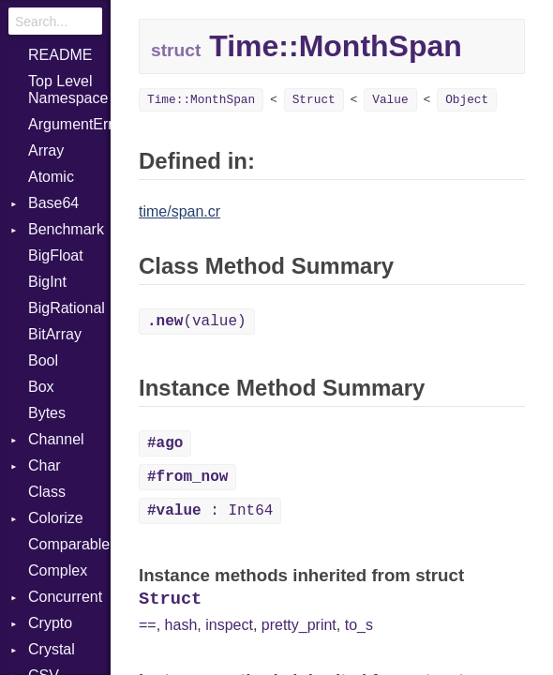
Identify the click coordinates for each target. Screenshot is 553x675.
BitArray (55, 334)
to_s (359, 625)
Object (466, 100)
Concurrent (65, 597)
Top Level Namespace (68, 89)
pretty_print (299, 625)
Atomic (51, 177)
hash (181, 625)
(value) (197, 321)
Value (390, 100)
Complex (57, 570)
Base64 (53, 203)
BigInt (47, 282)
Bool (43, 360)
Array (46, 150)
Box (41, 387)
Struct (314, 100)
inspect (229, 625)
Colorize (55, 518)
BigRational (66, 308)
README (60, 55)
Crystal (51, 649)
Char (44, 465)
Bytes (47, 413)
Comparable (69, 544)
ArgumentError (69, 124)
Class (47, 492)
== (148, 625)
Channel (56, 439)
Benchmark (66, 229)
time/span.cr (179, 211)
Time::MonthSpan (201, 100)
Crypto (50, 623)
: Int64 (210, 510)
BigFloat (55, 255)
